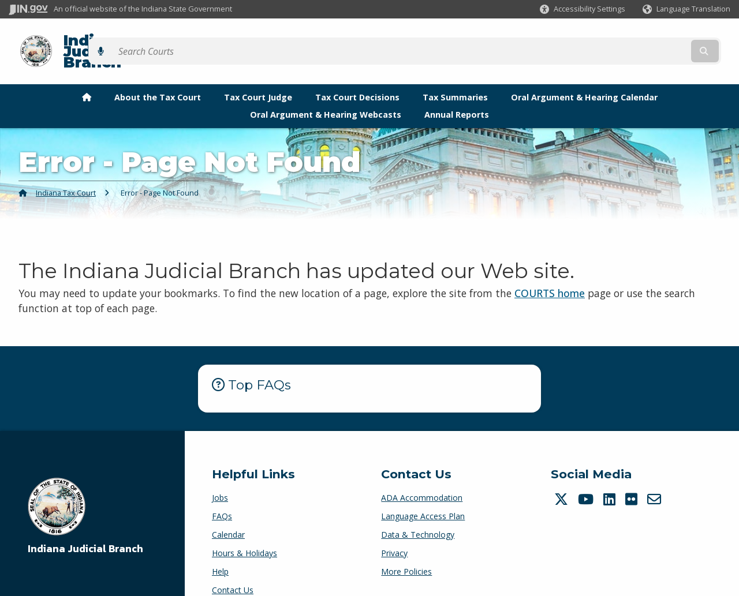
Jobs (220, 477)
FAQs (222, 495)
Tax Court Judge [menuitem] (258, 77)
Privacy (394, 532)
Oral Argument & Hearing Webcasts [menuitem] (325, 94)
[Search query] (642, 41)
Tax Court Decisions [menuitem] (357, 77)
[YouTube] (587, 479)
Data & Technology (417, 514)
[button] (582, 8)
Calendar (228, 514)
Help (220, 551)
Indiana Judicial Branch (145, 41)
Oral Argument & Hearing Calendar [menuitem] (584, 77)
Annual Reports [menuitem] (456, 94)
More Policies (406, 551)
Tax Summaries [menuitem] (455, 77)
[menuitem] (86, 77)
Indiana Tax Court (66, 172)
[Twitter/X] (562, 479)
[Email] (655, 479)
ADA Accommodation (421, 477)
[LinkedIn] (610, 479)
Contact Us (232, 569)
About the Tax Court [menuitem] (157, 77)
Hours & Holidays (244, 532)
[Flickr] (632, 479)
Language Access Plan (423, 495)
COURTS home (549, 273)
